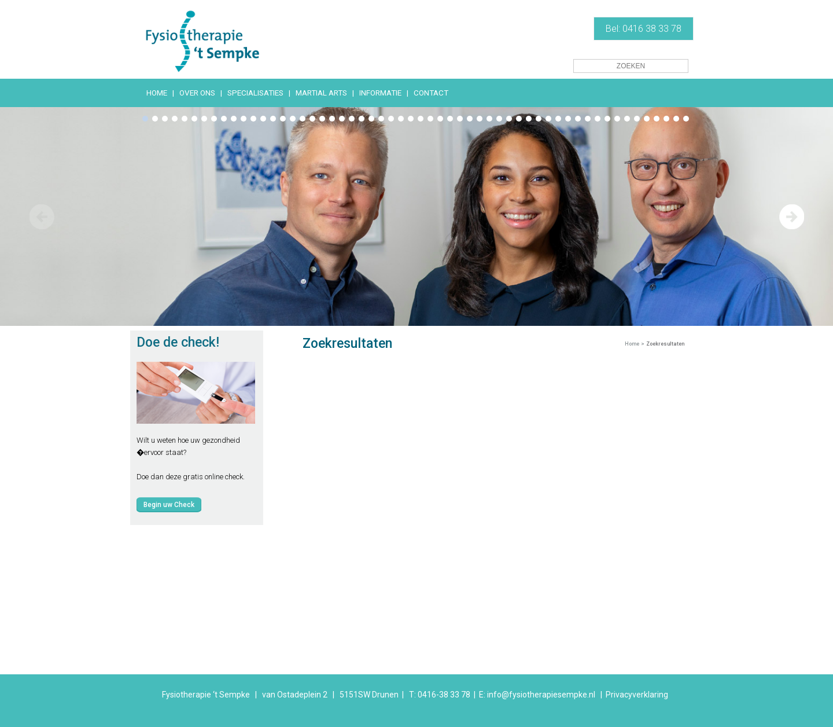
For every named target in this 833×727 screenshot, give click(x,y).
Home (632, 344)
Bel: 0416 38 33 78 (643, 28)
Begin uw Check (168, 505)
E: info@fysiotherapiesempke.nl (537, 694)
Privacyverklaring (637, 694)
